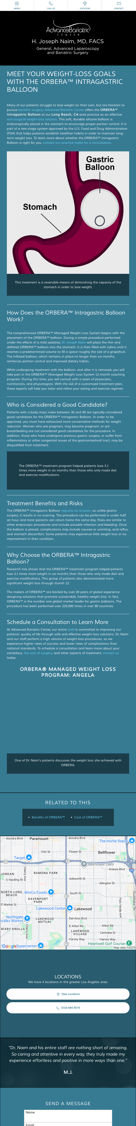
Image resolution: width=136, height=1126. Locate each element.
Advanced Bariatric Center (64, 110)
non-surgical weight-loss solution (32, 119)
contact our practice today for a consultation (77, 143)
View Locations (68, 994)
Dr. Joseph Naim (74, 342)
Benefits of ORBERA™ (48, 817)
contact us (111, 653)
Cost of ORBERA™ (88, 817)
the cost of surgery (38, 653)
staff (71, 630)
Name (30, 1112)
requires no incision (76, 511)
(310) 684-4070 (68, 1007)
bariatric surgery (30, 110)
